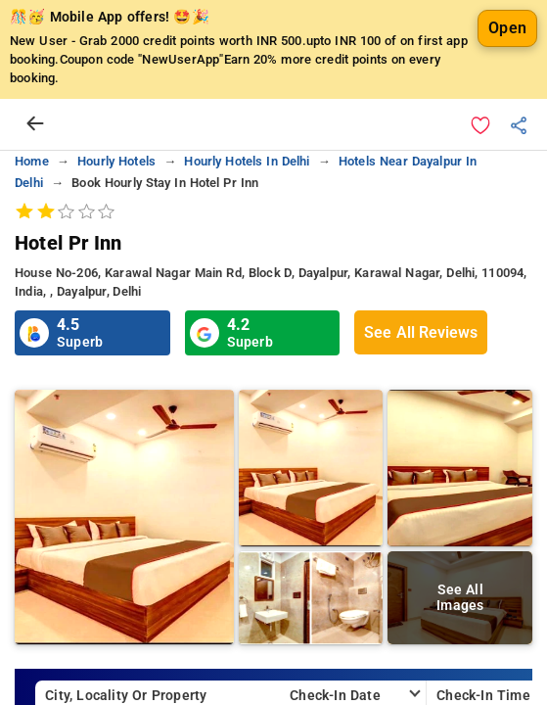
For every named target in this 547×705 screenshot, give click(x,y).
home (32, 161)
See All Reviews (421, 332)
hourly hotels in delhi (246, 161)
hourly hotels (116, 161)
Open (507, 28)
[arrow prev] (35, 124)
